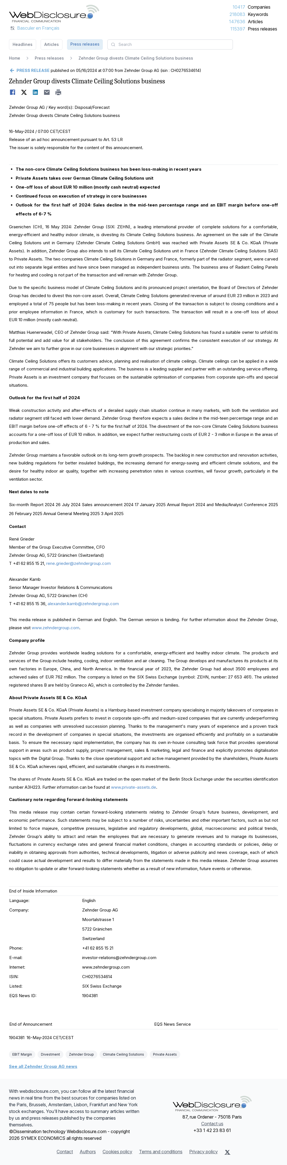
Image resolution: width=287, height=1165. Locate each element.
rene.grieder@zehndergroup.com (78, 563)
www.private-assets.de (133, 787)
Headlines (23, 44)
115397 (237, 29)
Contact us (212, 1123)
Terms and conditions (160, 1151)
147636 (237, 21)
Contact (65, 1151)
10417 (239, 7)
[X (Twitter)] (227, 1152)
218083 (237, 14)
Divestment (50, 1054)
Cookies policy (117, 1151)
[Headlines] (54, 13)
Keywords (258, 14)
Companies (259, 7)
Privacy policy (203, 1151)
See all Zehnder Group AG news (43, 1066)
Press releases (262, 29)
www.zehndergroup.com (55, 627)
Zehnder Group (81, 1054)
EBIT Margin (22, 1054)
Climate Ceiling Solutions (123, 1054)
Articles (255, 21)
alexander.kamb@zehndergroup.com (83, 603)
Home (14, 58)
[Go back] (29, 70)
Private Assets (165, 1054)
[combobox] (170, 44)
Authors (88, 1151)
